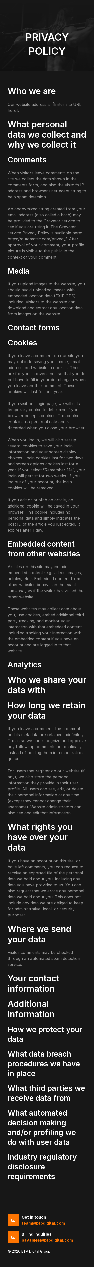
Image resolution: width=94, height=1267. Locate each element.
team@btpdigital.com (43, 1223)
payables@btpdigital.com (47, 1240)
